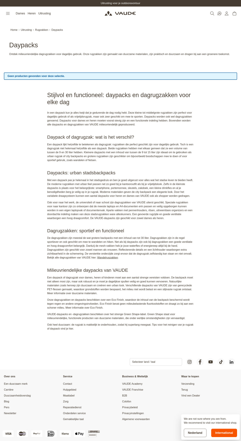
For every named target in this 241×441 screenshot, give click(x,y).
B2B (124, 395)
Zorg (65, 401)
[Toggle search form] (212, 13)
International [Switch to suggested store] (224, 432)
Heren (32, 13)
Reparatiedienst (72, 407)
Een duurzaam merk (16, 383)
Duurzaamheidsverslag (17, 395)
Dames (20, 13)
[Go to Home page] (120, 13)
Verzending (187, 383)
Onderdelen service (74, 413)
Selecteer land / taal (143, 361)
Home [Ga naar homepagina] (14, 29)
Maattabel (68, 395)
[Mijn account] (226, 13)
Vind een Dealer (190, 395)
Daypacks (57, 29)
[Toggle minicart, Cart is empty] (234, 13)
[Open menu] (8, 13)
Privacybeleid (130, 407)
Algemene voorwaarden (136, 419)
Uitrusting (44, 13)
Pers (6, 407)
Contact (67, 383)
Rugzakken (41, 29)
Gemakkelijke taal (73, 419)
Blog (6, 401)
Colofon (126, 401)
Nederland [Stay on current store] (195, 432)
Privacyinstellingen (133, 413)
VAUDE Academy (132, 383)
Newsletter (10, 413)
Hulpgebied (69, 389)
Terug (184, 389)
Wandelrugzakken (107, 257)
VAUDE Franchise (132, 389)
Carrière (8, 389)
